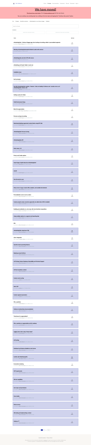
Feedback (47, 21)
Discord (67, 3)
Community (62, 3)
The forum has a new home (34, 13)
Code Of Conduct (42, 437)
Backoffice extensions (24, 21)
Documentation (55, 3)
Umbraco (45, 440)
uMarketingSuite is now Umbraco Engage (37, 21)
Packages (49, 3)
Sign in (77, 3)
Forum (45, 3)
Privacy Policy (49, 437)
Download (72, 3)
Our (13, 21)
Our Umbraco (19, 3)
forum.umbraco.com (49, 13)
